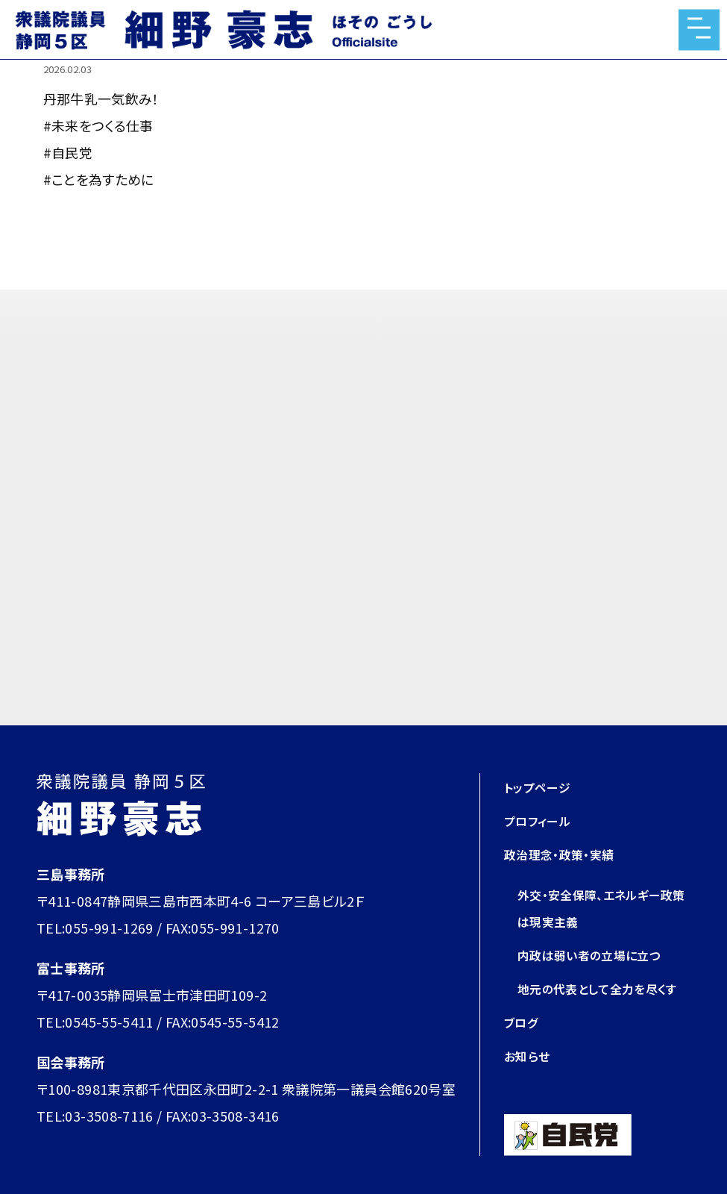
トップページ (541, 786)
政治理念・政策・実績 (566, 853)
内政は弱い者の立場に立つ (598, 954)
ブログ (523, 1048)
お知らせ (529, 1082)
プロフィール (541, 820)
